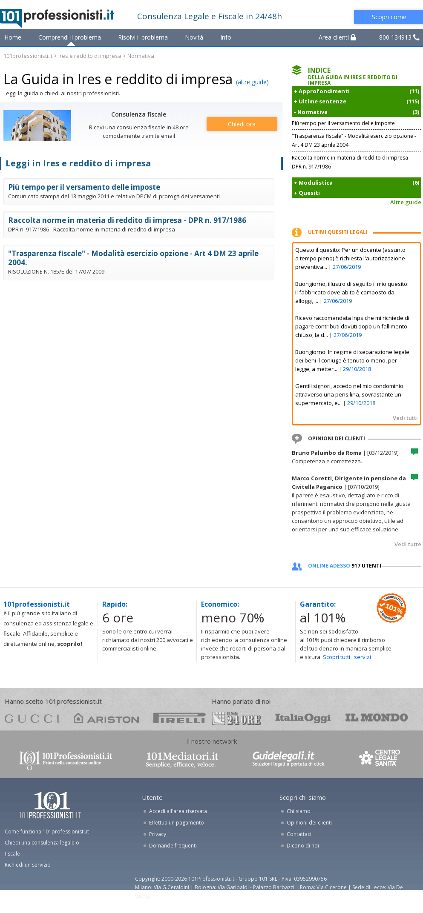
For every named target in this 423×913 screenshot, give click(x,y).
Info (225, 37)
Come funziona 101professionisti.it (47, 831)
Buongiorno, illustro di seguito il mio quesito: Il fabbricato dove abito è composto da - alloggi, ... (352, 292)
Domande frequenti (173, 845)
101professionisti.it (27, 56)
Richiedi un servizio (28, 864)
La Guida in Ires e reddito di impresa (118, 79)
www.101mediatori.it (182, 760)
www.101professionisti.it (65, 760)
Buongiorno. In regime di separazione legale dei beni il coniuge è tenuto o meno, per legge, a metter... (352, 360)
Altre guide (405, 202)
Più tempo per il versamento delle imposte (84, 187)
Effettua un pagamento (176, 822)
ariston (106, 718)
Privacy (157, 834)
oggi (303, 718)
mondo (376, 718)
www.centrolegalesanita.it (380, 760)
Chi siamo (299, 811)
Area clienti (337, 37)
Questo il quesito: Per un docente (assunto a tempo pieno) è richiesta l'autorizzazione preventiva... (350, 258)
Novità (194, 37)
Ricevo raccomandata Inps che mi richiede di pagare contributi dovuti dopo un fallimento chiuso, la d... (352, 326)
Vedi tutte (407, 544)
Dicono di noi (303, 845)
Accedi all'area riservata (178, 811)
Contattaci (299, 834)
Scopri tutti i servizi (347, 657)
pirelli (179, 718)
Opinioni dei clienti (309, 822)
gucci (32, 718)
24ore (236, 718)
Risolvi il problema (143, 37)
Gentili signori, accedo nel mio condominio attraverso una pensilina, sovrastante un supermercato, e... (349, 394)
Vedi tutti (405, 418)
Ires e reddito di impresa (89, 56)
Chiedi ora (242, 124)
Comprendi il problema (69, 37)
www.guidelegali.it (289, 760)
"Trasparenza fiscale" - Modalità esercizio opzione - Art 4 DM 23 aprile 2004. (133, 257)
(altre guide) (252, 82)
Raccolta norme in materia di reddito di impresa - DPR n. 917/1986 (127, 220)
